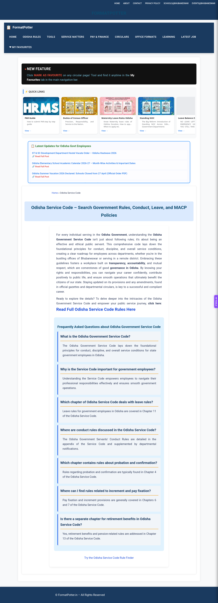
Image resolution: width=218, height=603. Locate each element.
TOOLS (51, 36)
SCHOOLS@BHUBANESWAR (176, 3)
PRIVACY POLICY (152, 3)
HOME (117, 3)
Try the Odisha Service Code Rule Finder (109, 557)
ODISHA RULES (32, 36)
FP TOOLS (216, 301)
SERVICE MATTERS (72, 36)
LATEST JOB (188, 36)
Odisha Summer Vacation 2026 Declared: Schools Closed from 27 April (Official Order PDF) (79, 173)
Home (55, 193)
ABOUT (126, 3)
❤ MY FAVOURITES (20, 47)
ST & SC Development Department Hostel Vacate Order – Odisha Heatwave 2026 (74, 153)
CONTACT (137, 3)
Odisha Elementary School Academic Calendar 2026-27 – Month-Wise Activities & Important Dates (83, 163)
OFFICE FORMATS (145, 36)
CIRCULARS (122, 36)
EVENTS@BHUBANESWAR (203, 3)
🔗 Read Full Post (40, 156)
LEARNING (168, 36)
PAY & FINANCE (99, 36)
